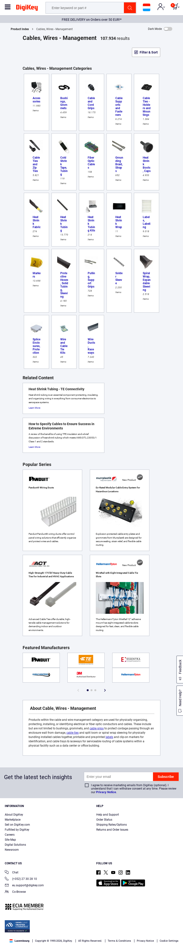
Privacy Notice (106, 792)
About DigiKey (14, 814)
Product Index (20, 29)
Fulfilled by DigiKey (17, 829)
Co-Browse (15, 892)
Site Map (10, 839)
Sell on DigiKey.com (17, 824)
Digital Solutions (15, 844)
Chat (11, 873)
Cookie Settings (169, 940)
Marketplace (12, 819)
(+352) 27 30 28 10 (21, 879)
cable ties (72, 732)
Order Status (104, 819)
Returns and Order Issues (112, 829)
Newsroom (12, 849)
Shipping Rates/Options (111, 824)
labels (109, 737)
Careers (10, 834)
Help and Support (107, 814)
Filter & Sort (149, 52)
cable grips (97, 728)
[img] (27, 8)
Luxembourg (19, 940)
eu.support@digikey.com (24, 885)
